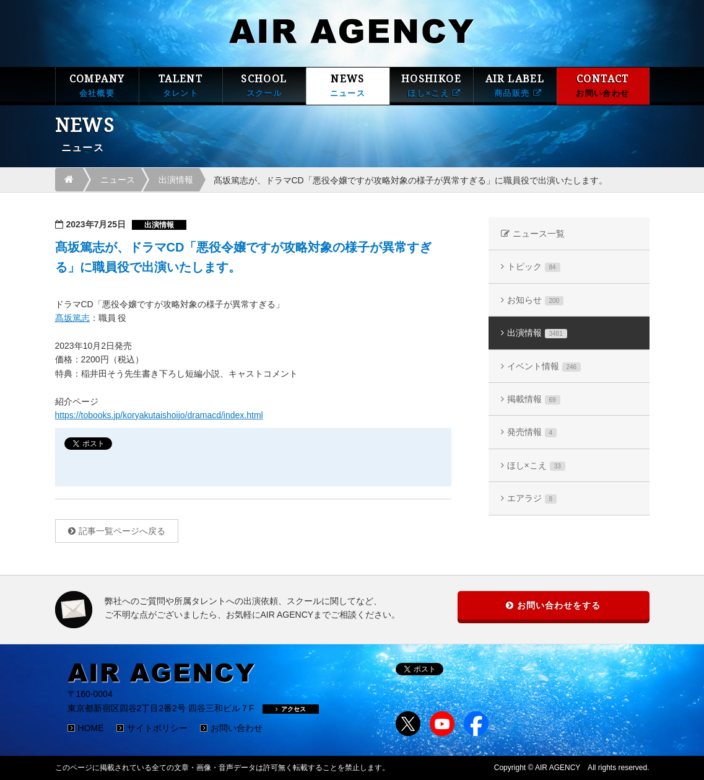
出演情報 (176, 180)
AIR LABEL (515, 86)
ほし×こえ (536, 465)
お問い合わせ (237, 728)
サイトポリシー (157, 728)
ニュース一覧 (539, 234)
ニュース (117, 180)
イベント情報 (544, 366)
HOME (91, 728)
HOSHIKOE (431, 86)
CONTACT (603, 86)
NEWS (347, 86)
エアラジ (532, 498)
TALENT (180, 86)
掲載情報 (533, 399)
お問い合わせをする (559, 605)
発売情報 (532, 432)
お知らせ (535, 300)
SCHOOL (264, 86)
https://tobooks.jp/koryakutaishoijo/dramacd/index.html (159, 415)
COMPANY (97, 86)
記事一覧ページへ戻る (122, 531)
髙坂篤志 (72, 318)
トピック (533, 266)
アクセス (291, 709)
